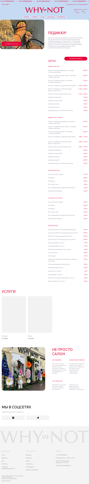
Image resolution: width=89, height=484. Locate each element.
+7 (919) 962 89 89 (82, 4)
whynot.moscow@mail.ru (63, 465)
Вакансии (4, 458)
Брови (28, 461)
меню (7, 4)
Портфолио (29, 464)
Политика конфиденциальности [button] (8, 467)
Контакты (4, 464)
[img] (14, 314)
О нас (3, 455)
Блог (3, 461)
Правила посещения (32, 470)
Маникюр (28, 455)
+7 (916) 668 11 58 (71, 4)
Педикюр (29, 458)
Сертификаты (30, 467)
